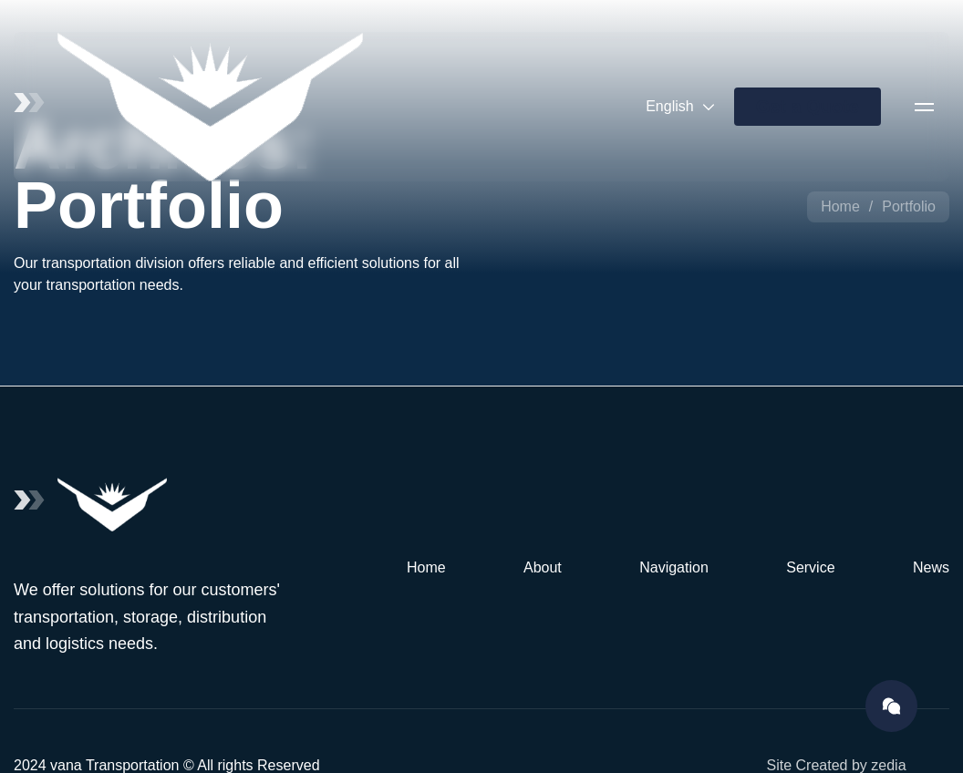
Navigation (674, 567)
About (542, 567)
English (680, 106)
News (931, 567)
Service (810, 567)
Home (840, 206)
